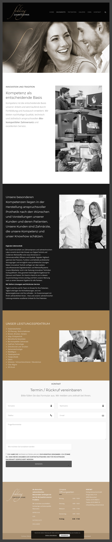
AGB (34, 516)
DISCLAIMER (36, 524)
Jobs (89, 12)
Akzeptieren (64, 535)
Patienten (72, 12)
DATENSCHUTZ (37, 520)
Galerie (82, 12)
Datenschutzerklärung (28, 454)
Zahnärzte (61, 12)
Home (51, 12)
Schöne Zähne (26, 536)
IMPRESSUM (36, 512)
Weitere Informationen (51, 535)
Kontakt (97, 12)
